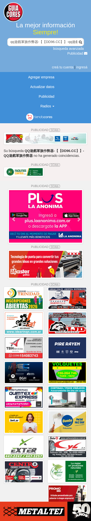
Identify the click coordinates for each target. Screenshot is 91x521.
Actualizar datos (42, 87)
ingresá (81, 67)
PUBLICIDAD (45, 130)
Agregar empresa (41, 77)
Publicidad (77, 53)
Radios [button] (47, 106)
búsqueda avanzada (68, 49)
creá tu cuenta (63, 67)
